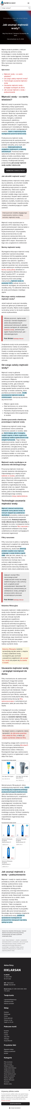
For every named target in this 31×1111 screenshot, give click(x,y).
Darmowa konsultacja (15, 170)
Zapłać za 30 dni (8, 1022)
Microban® (24, 745)
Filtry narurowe (8, 1064)
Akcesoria (6, 1082)
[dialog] (15, 1100)
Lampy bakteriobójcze (10, 1068)
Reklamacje (7, 1014)
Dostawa (6, 1012)
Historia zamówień (9, 1003)
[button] (15, 1108)
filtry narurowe (22, 526)
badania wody (9, 329)
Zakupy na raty (8, 1020)
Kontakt (6, 1053)
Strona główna (7, 18)
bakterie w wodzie (8, 476)
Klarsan (6, 1032)
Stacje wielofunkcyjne (10, 1074)
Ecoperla (6, 1030)
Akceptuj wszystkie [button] (15, 1103)
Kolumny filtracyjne (9, 649)
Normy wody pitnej (8, 270)
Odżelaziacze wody (9, 1072)
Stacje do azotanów (9, 1076)
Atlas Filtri (6, 1036)
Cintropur (6, 1038)
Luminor (6, 1034)
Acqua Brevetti (8, 1040)
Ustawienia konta (8, 1001)
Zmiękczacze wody (9, 1070)
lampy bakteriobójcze (19, 496)
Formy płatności (8, 1018)
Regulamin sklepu (9, 1049)
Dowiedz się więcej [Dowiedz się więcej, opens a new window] (5, 1100)
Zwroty (6, 1016)
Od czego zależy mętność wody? (16, 78)
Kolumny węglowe (9, 1078)
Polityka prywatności (9, 1051)
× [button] (29, 1090)
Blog (14, 18)
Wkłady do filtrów (9, 1066)
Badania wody (8, 1084)
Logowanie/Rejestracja (10, 999)
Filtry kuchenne (8, 1062)
